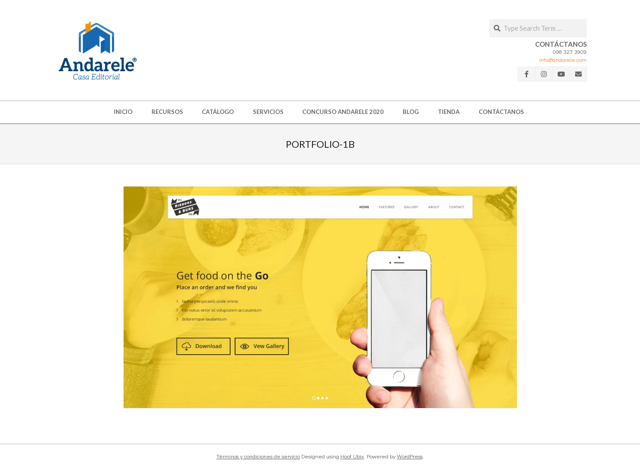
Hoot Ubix (352, 457)
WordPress (410, 457)
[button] (97, 50)
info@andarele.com (563, 60)
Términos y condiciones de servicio (258, 457)
